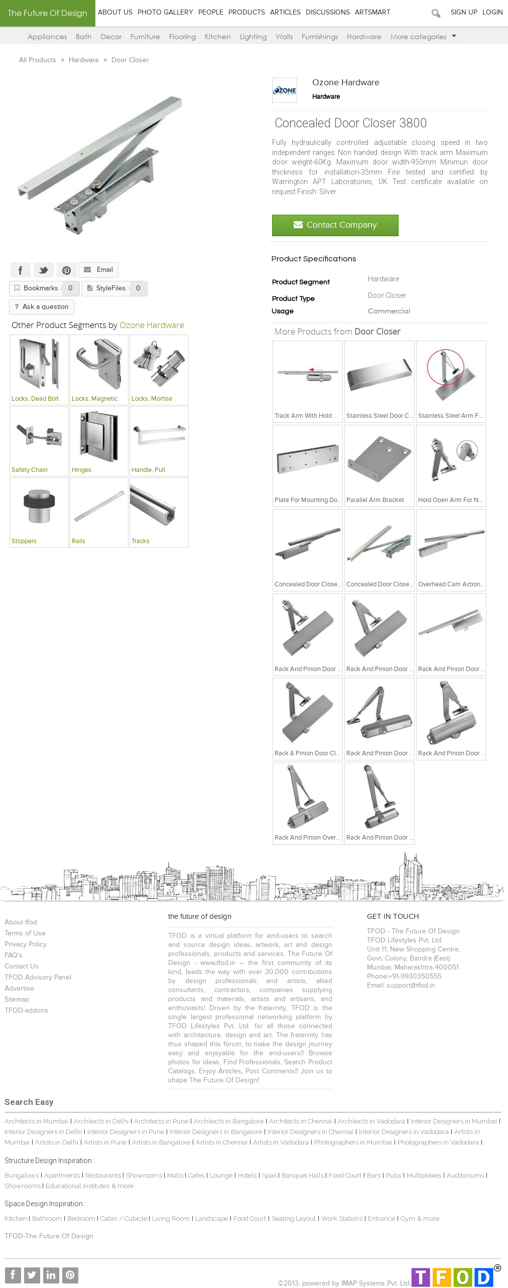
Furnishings (320, 36)
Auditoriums (465, 1175)
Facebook (21, 269)
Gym (408, 1218)
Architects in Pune (161, 1121)
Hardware (364, 36)
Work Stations (341, 1218)
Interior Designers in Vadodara (404, 1132)
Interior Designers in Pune (125, 1132)
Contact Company (335, 225)
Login (492, 12)
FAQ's (14, 955)
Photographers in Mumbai (353, 1142)
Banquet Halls (303, 1175)
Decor (111, 36)
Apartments (62, 1175)
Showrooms (145, 1175)
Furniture (145, 36)
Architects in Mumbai (36, 1121)
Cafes (196, 1175)
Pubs (393, 1175)
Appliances (47, 36)
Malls (176, 1175)
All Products (38, 60)
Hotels (247, 1175)
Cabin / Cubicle (124, 1218)
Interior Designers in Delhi (43, 1132)
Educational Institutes (77, 1186)
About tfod (21, 922)
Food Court (345, 1175)
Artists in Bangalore (161, 1142)
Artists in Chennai (221, 1142)
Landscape (211, 1218)
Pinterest (67, 269)
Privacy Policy (26, 944)
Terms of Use (25, 933)
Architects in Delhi (101, 1121)
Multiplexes (424, 1175)
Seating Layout (294, 1218)
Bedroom (82, 1218)
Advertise (19, 988)
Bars (373, 1175)
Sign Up (464, 12)
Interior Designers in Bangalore (216, 1132)
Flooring (182, 36)
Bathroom (48, 1218)
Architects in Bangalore (229, 1121)
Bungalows (22, 1175)
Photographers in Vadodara (438, 1142)
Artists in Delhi (56, 1142)
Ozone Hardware (345, 82)
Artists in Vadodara (281, 1142)
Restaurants (103, 1175)
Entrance (381, 1218)
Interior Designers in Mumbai (454, 1121)
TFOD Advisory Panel (38, 977)
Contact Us (22, 966)
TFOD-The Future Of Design (49, 1236)
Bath (84, 36)
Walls (284, 36)
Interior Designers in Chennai (310, 1132)
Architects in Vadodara (371, 1121)
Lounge (221, 1175)
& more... (124, 1186)
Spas (270, 1175)
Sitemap (17, 999)
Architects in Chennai (300, 1121)
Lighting (253, 36)
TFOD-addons (26, 1010)
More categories (423, 36)
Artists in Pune (105, 1142)
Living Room (171, 1218)
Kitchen (218, 36)
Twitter (44, 269)
